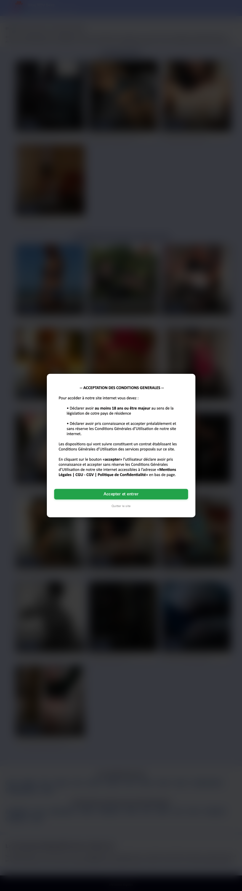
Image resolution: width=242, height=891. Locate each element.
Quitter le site (121, 506)
